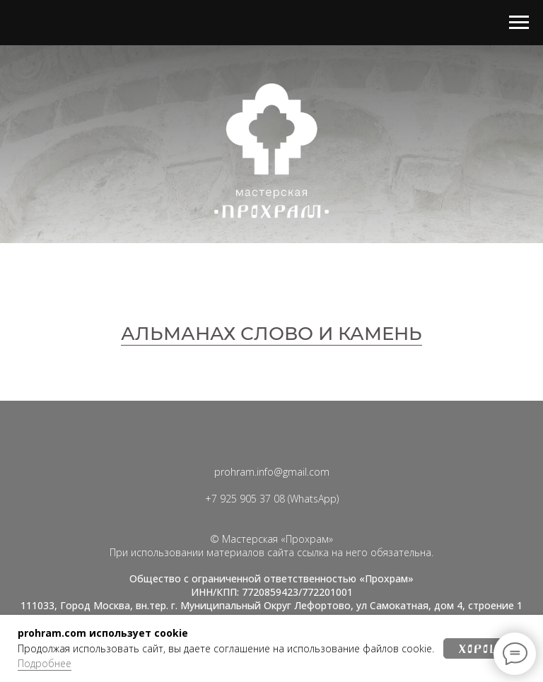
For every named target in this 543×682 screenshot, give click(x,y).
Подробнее (44, 663)
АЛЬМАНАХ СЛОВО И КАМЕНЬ (271, 333)
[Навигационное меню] (519, 23)
